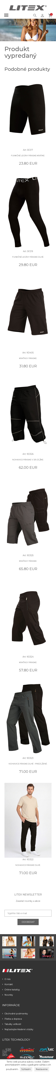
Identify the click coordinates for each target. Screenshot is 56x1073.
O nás (6, 979)
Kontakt (7, 984)
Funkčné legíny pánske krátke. (28, 155)
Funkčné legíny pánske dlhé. (28, 257)
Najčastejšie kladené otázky (17, 1029)
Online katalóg (11, 989)
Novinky (7, 995)
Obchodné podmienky (15, 1013)
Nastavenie (42, 1069)
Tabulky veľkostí (11, 1024)
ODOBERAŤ (28, 922)
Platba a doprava (12, 1019)
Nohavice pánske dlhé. (28, 865)
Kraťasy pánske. (28, 358)
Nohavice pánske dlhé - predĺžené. (28, 763)
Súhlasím (26, 1069)
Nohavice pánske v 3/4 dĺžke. (28, 459)
